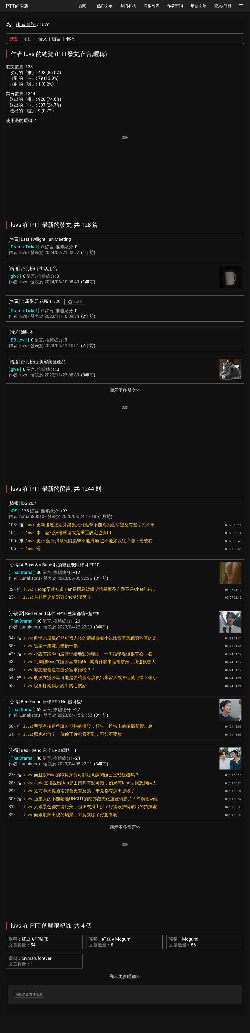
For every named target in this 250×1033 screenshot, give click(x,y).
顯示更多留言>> (125, 827)
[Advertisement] (125, 175)
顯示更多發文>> (125, 390)
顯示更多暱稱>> (125, 976)
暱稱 (70, 38)
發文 (42, 38)
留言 (56, 38)
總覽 (14, 38)
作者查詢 (26, 24)
